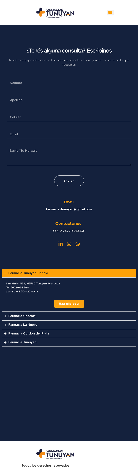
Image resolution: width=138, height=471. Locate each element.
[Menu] (110, 12)
